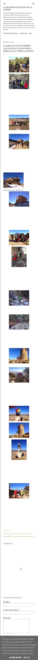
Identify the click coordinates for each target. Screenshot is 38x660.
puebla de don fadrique (20, 536)
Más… (30, 33)
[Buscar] (33, 3)
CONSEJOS (23, 33)
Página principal (10, 33)
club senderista (11, 533)
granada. (19, 533)
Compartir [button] (6, 530)
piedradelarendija (8, 536)
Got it (27, 657)
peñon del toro (27, 533)
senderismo (31, 536)
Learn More (15, 657)
